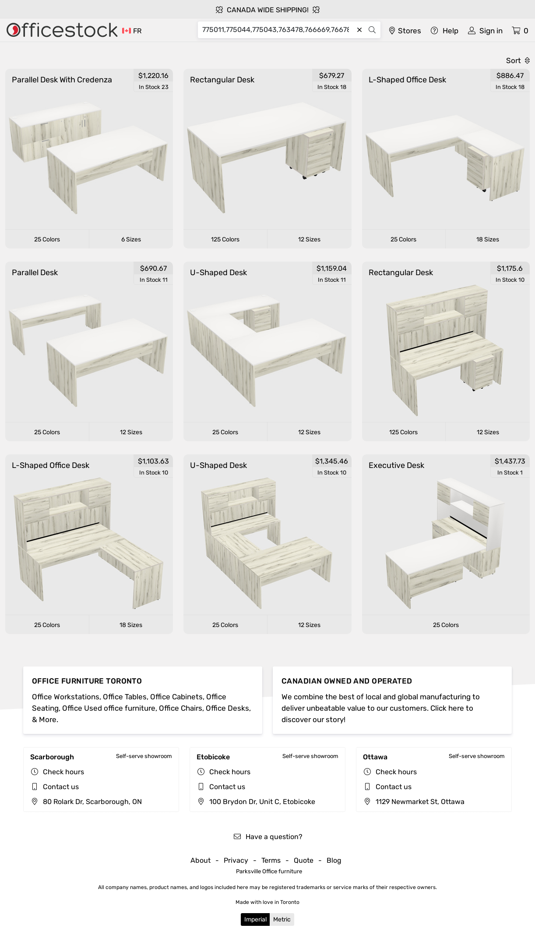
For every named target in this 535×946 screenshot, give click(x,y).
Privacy (236, 860)
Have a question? (268, 837)
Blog (334, 860)
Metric (282, 919)
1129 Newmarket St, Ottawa (414, 801)
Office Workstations (65, 696)
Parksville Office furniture (269, 871)
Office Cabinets (176, 696)
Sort (518, 60)
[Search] (277, 29)
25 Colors (47, 239)
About (200, 860)
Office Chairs (180, 708)
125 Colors (225, 239)
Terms (271, 860)
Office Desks (227, 708)
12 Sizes (309, 239)
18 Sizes (487, 239)
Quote (303, 860)
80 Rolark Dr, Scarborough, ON (86, 801)
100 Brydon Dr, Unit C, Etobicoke (256, 801)
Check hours (63, 772)
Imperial (255, 919)
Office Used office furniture (108, 708)
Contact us (61, 787)
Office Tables (125, 696)
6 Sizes (131, 239)
